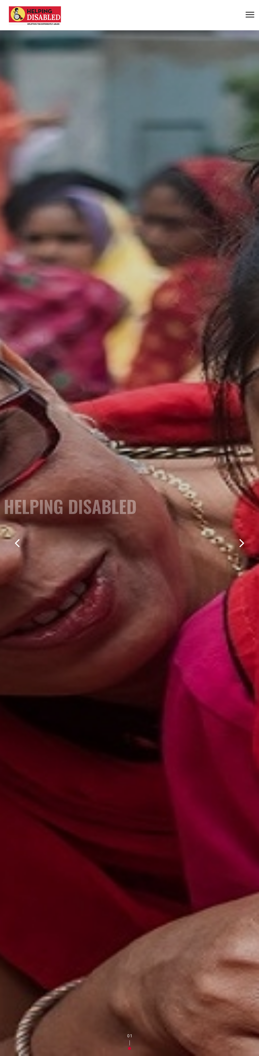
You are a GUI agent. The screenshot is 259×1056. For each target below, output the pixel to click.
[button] (129, 1048)
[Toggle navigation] (250, 15)
